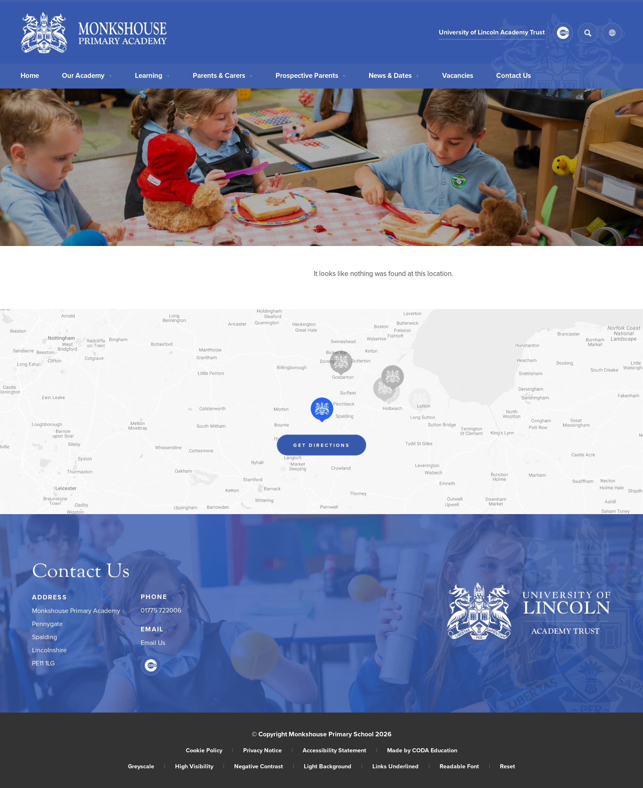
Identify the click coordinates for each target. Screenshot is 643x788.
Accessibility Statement (340, 750)
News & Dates (394, 75)
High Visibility (199, 766)
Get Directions (321, 445)
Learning (152, 75)
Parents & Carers (223, 75)
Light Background (333, 766)
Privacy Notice (268, 750)
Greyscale (146, 766)
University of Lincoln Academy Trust (492, 32)
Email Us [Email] (153, 642)
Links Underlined (401, 766)
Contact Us (513, 75)
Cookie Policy (209, 750)
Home (30, 75)
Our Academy (87, 75)
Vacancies (457, 75)
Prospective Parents (311, 75)
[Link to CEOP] (563, 33)
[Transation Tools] (612, 33)
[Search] (587, 33)
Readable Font (465, 766)
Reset (507, 766)
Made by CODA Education (422, 750)
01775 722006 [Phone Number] (161, 610)
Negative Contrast (264, 766)
